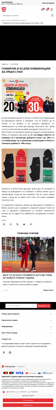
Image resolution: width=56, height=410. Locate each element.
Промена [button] (21, 366)
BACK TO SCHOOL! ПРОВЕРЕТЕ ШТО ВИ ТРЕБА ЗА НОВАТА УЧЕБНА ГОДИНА (27, 276)
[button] (28, 15)
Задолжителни (10, 391)
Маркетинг (34, 391)
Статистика (23, 391)
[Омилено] (42, 9)
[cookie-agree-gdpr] (28, 400)
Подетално (48, 290)
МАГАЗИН (15, 20)
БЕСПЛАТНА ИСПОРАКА (28, 2)
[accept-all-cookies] (28, 405)
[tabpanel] (28, 265)
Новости (23, 20)
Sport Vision (6, 20)
